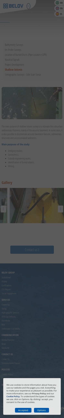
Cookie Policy (13, 396)
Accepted (23, 410)
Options (41, 410)
